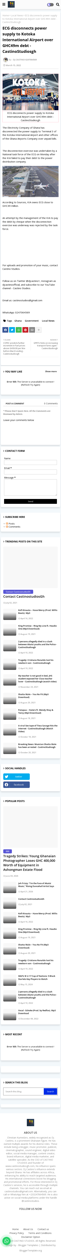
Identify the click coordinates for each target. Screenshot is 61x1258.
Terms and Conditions (40, 1233)
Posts (10, 523)
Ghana (18, 320)
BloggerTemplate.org (30, 1250)
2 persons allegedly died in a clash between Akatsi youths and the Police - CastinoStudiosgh (37, 644)
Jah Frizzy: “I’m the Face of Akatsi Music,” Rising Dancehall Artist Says (36, 885)
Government (32, 320)
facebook (19, 784)
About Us (28, 1229)
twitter (18, 776)
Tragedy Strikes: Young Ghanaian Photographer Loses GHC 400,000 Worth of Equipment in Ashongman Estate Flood (29, 863)
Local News (17, 15)
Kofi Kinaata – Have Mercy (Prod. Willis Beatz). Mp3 (37, 611)
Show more (51, 371)
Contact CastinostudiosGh (24, 596)
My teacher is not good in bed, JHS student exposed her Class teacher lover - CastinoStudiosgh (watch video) (37, 678)
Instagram (44, 784)
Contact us (43, 1229)
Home (5, 15)
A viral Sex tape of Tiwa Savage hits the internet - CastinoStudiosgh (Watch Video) (37, 728)
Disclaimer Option (30, 1236)
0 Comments (51, 403)
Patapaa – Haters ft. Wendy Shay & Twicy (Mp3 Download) (35, 711)
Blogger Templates (28, 1245)
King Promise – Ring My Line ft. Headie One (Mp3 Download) (37, 627)
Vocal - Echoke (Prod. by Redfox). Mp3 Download (37, 1012)
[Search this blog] (24, 1091)
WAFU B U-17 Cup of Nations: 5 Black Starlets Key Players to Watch (36, 977)
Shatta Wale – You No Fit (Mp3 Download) (33, 696)
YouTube (44, 776)
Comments (13, 526)
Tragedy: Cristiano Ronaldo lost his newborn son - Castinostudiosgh (35, 661)
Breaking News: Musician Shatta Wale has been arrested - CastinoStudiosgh (37, 746)
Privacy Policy (16, 1233)
